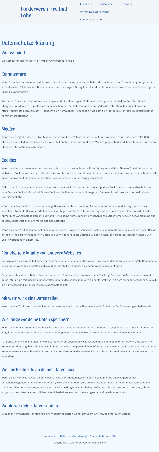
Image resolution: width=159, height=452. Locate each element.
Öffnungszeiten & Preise (95, 11)
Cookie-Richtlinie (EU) (102, 436)
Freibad (86, 4)
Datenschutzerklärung (73, 436)
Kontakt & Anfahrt (91, 19)
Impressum (50, 436)
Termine (126, 3)
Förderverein (107, 4)
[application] (90, 4)
